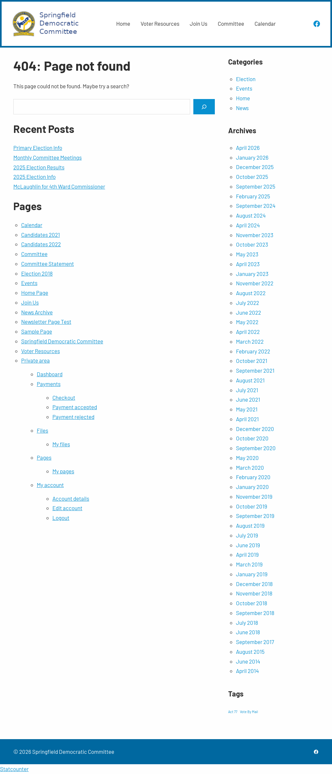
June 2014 (248, 661)
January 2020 (252, 486)
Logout (60, 517)
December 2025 (255, 167)
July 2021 (247, 390)
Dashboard (49, 374)
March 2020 (250, 467)
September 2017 (255, 641)
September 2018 (255, 612)
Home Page (34, 292)
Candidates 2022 (41, 244)
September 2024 (255, 205)
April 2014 (247, 670)
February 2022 (253, 351)
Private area (35, 360)
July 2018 (247, 622)
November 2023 (254, 235)
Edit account (67, 508)
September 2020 (256, 448)
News (242, 108)
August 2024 (251, 215)
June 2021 (248, 399)
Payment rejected (73, 416)
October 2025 (252, 176)
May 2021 (246, 409)
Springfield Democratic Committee (62, 341)
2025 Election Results (38, 167)
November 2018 (254, 593)
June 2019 (248, 545)
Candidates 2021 (40, 234)
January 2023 (252, 273)
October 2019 (251, 506)
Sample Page (36, 331)
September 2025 (255, 186)
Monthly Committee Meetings (47, 157)
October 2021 (251, 360)
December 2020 (255, 428)
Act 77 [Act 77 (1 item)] (232, 712)
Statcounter (14, 769)
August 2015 (250, 651)
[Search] (204, 106)
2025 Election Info (34, 176)
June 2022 (248, 312)
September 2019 (255, 515)
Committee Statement (47, 263)
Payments (49, 383)
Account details (70, 498)
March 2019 (249, 564)
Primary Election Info (37, 147)
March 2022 (250, 341)
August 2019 (250, 525)
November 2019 (254, 496)
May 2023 (247, 254)
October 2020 (252, 438)
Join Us (30, 302)
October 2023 (252, 244)
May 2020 (247, 457)
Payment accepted (74, 407)
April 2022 (248, 331)
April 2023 (248, 264)
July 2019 (247, 535)
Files (42, 430)
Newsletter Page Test (46, 321)
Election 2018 (37, 273)
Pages (44, 457)
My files (61, 444)
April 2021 (247, 419)
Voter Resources (40, 351)
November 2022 (254, 283)
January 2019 (252, 574)
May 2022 (247, 322)
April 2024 (248, 225)
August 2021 (250, 380)
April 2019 (247, 554)
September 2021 (255, 370)
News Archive (37, 312)
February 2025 (253, 196)
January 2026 (252, 157)
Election (246, 79)
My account (50, 484)
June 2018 (248, 632)
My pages (63, 471)
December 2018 (254, 583)
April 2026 (248, 147)
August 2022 (251, 293)
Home (243, 98)
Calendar (31, 225)
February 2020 (253, 477)
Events (29, 283)
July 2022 (247, 302)
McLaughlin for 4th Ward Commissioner (59, 186)
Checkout (63, 397)
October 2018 (251, 603)
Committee (34, 254)
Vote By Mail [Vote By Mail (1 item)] (249, 712)
